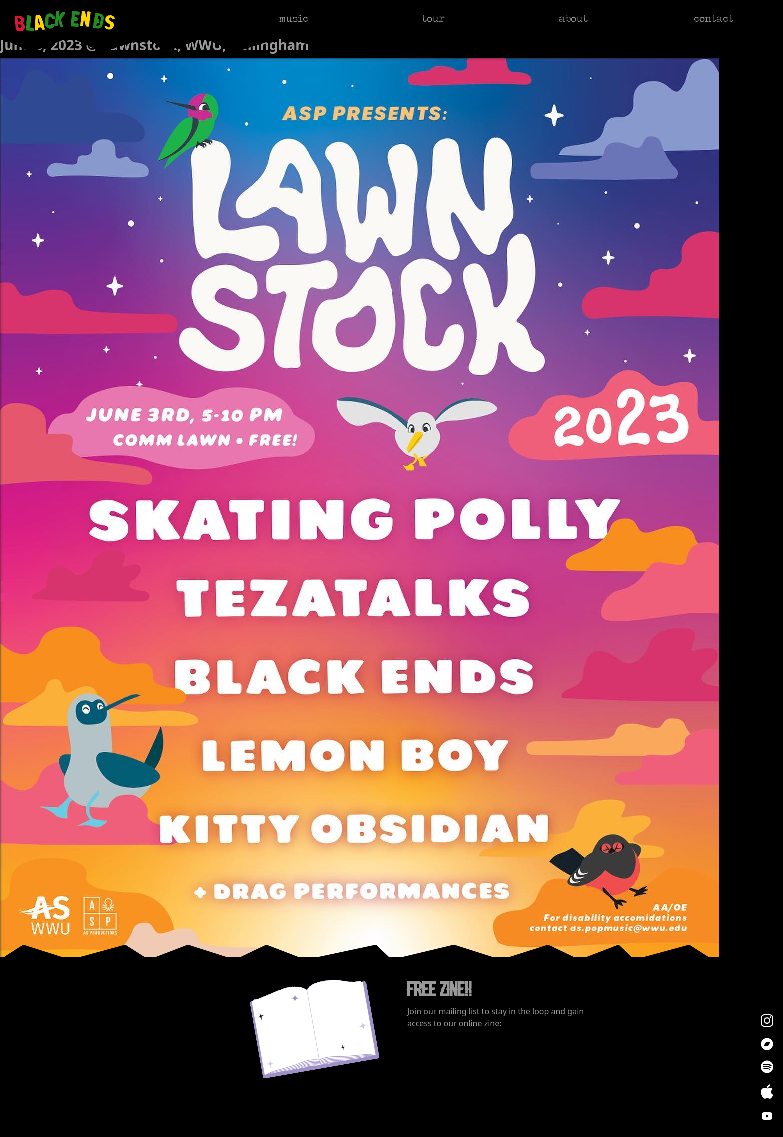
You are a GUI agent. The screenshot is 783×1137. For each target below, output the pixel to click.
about (573, 18)
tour (433, 18)
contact (713, 18)
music (293, 18)
